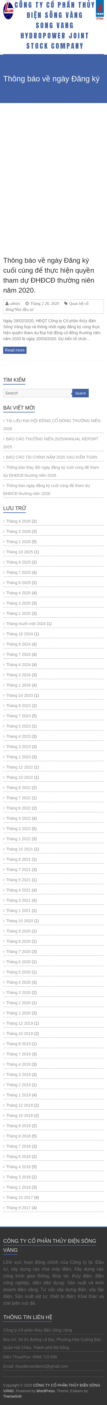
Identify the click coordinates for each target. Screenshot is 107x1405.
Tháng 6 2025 (18, 582)
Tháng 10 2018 (19, 1115)
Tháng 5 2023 (18, 726)
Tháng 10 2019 (19, 1033)
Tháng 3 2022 (18, 828)
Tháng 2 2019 (18, 1084)
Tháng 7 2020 (18, 951)
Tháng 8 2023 (18, 705)
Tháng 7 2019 (18, 1054)
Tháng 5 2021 (18, 880)
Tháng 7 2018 (18, 1146)
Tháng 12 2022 (19, 767)
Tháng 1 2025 (18, 613)
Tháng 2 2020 (18, 1003)
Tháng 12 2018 (19, 1105)
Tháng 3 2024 (18, 675)
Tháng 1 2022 (18, 839)
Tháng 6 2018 (18, 1156)
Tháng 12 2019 (19, 1023)
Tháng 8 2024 (18, 644)
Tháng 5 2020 (18, 972)
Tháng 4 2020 (18, 982)
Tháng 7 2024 (18, 654)
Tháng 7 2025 (18, 572)
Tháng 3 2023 (18, 746)
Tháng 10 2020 (19, 921)
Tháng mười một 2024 (26, 623)
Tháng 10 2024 (19, 634)
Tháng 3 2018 (18, 1177)
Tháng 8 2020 (18, 941)
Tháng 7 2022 (18, 798)
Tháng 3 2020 (18, 992)
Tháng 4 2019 (18, 1064)
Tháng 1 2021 (18, 910)
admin (15, 303)
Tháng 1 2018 (18, 1187)
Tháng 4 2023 (18, 736)
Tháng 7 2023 (18, 716)
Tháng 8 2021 (18, 859)
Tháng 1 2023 (18, 757)
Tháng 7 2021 (18, 869)
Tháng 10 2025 (19, 552)
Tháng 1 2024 (18, 685)
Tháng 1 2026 (18, 541)
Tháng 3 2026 (18, 531)
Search (80, 393)
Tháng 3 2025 (18, 603)
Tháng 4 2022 (18, 818)
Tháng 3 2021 (18, 900)
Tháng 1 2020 (18, 1013)
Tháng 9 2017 (18, 1207)
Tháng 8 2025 (18, 562)
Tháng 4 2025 (18, 593)
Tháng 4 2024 (18, 664)
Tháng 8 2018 (18, 1136)
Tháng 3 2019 (18, 1074)
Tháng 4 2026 (18, 521)
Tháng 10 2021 (19, 849)
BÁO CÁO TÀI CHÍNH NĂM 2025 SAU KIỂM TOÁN (51, 457)
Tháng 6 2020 (18, 962)
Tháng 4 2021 (18, 890)
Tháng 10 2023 (19, 695)
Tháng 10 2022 (19, 777)
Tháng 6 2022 (18, 808)
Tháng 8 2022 (18, 787)
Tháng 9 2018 (18, 1125)
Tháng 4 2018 (18, 1166)
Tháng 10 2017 (19, 1197)
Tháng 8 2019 (18, 1044)
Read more (15, 350)
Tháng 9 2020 (18, 931)
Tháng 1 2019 (18, 1095)
